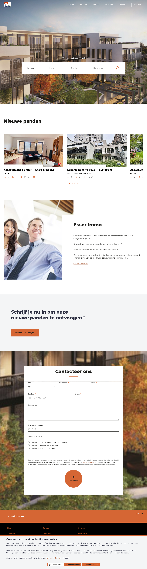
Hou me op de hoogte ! (25, 333)
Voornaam (64, 384)
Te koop (85, 5)
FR (133, 514)
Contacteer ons (79, 263)
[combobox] (35, 68)
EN (137, 514)
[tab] (69, 183)
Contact (122, 5)
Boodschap (32, 406)
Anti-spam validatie (35, 427)
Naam (93, 384)
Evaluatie (137, 5)
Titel (29, 384)
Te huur (97, 5)
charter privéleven (89, 463)
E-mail (78, 395)
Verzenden (73, 480)
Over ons (110, 5)
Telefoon (32, 395)
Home (73, 5)
